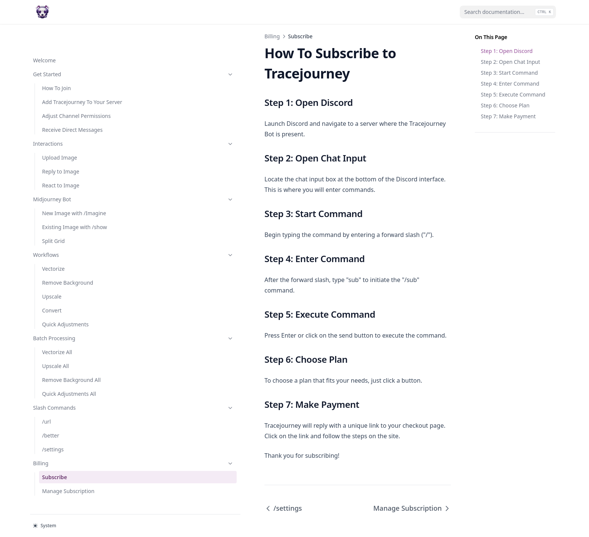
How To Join (56, 64)
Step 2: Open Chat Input (510, 61)
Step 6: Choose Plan (505, 105)
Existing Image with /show (74, 218)
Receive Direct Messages (72, 121)
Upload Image (59, 149)
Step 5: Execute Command (513, 94)
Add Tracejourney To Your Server (73, 81)
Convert (52, 302)
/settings (53, 441)
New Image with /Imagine (74, 204)
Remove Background (67, 274)
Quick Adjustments (65, 316)
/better (50, 427)
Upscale (52, 288)
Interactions (70, 135)
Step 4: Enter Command (510, 83)
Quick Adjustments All (69, 385)
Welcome (44, 36)
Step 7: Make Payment (508, 116)
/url (46, 413)
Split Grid (53, 232)
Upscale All (55, 357)
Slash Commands (70, 399)
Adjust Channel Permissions (60, 103)
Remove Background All (71, 371)
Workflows (70, 246)
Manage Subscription (68, 482)
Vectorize (53, 260)
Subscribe (54, 468)
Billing (70, 455)
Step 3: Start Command (509, 72)
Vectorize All (57, 343)
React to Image (60, 177)
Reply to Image (60, 163)
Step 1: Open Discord (507, 50)
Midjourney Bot (70, 191)
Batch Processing (70, 329)
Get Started (70, 50)
